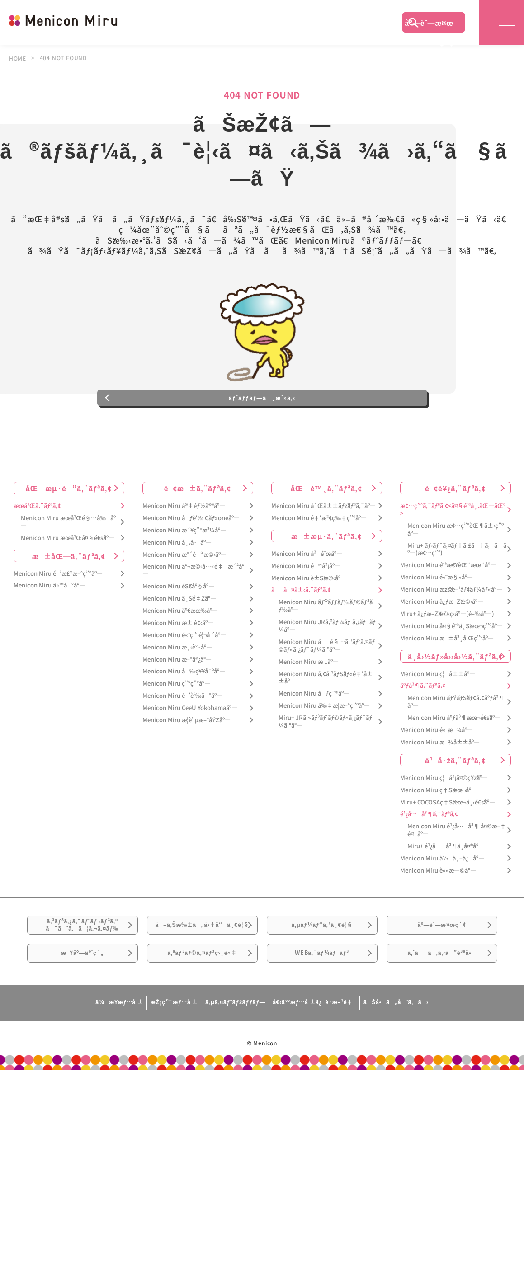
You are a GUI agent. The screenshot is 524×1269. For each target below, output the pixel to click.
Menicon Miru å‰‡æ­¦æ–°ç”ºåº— (324, 739)
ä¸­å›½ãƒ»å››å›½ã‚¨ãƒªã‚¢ (455, 689)
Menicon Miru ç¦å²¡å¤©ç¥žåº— (444, 811)
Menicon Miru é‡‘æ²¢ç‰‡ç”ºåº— (319, 551)
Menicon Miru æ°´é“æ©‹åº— (184, 588)
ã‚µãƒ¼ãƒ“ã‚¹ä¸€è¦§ (322, 964)
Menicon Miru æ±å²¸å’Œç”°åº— (447, 672)
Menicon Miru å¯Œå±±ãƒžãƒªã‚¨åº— (323, 539)
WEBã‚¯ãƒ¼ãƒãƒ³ (322, 1015)
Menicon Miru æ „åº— (309, 695)
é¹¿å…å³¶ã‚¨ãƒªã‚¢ (429, 848)
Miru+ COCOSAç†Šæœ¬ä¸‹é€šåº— (447, 836)
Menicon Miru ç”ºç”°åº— (176, 717)
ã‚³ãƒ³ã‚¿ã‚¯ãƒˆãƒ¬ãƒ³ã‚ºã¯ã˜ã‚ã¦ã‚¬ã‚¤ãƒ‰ (82, 965)
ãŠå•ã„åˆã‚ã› (462, 1069)
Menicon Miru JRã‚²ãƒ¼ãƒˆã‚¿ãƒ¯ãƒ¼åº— (327, 659)
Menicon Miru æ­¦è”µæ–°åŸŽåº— (186, 753)
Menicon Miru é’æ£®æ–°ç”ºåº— (58, 607)
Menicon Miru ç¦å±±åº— (437, 707)
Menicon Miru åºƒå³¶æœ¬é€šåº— (453, 752)
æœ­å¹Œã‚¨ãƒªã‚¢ (37, 539)
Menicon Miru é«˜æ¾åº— (436, 763)
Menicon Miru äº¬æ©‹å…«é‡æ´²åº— (193, 604)
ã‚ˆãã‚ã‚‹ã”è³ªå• (441, 1015)
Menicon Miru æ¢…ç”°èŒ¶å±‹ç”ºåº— (455, 563)
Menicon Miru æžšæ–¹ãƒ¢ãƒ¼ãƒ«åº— (451, 623)
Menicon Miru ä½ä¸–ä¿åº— (442, 892)
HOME (17, 57)
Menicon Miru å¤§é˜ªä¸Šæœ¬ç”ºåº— (451, 659)
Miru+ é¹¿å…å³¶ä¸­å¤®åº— (445, 880)
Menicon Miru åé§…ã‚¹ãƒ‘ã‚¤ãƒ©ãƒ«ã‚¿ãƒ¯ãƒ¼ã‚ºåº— (327, 679)
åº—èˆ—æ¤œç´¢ (429, 25)
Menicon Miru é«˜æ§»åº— (436, 611)
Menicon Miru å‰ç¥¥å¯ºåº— (183, 705)
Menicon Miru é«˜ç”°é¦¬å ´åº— (184, 668)
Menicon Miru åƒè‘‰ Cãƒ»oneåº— (191, 551)
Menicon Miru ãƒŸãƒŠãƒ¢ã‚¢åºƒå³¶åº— (456, 735)
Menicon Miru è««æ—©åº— (438, 904)
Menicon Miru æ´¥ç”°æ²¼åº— (184, 564)
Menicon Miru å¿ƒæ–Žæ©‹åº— (441, 635)
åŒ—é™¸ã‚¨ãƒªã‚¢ (326, 521)
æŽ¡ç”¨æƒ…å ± (138, 1069)
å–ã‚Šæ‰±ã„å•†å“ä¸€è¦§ (202, 970)
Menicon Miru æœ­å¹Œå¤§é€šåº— (67, 571)
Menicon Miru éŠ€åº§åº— (178, 620)
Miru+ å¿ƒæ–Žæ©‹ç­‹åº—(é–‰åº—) (447, 647)
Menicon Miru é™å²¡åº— (305, 599)
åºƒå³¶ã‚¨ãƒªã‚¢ (422, 720)
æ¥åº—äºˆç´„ (82, 1015)
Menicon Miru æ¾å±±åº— (440, 776)
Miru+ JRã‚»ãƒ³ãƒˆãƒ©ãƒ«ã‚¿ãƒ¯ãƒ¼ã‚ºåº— (325, 755)
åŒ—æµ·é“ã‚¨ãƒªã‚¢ (69, 521)
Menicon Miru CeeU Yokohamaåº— (189, 742)
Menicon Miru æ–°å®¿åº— (177, 693)
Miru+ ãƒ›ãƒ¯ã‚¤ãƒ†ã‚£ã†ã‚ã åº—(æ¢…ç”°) (456, 583)
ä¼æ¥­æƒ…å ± (52, 1069)
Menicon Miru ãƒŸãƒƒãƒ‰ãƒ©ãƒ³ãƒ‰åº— (326, 640)
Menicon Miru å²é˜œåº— (306, 587)
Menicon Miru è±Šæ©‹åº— (308, 612)
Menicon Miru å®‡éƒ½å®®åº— (183, 539)
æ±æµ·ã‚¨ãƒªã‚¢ (326, 569)
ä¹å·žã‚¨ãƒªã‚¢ (455, 793)
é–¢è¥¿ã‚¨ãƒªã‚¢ (455, 521)
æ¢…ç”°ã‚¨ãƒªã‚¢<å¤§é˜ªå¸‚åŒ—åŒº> (452, 543)
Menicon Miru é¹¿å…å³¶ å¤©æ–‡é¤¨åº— (456, 864)
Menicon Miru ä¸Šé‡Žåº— (179, 632)
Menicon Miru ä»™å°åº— (49, 619)
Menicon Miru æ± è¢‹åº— (177, 656)
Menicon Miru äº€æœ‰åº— (180, 644)
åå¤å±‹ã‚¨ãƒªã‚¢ (300, 624)
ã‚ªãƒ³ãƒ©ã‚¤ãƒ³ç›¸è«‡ (201, 1015)
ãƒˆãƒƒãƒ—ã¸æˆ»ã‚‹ (262, 426)
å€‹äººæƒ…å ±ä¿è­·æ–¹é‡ (346, 1069)
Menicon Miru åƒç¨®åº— (314, 727)
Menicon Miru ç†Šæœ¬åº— (438, 823)
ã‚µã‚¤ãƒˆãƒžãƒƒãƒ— (232, 1069)
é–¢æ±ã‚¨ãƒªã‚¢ (197, 521)
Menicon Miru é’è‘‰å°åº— (182, 729)
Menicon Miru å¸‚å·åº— (177, 576)
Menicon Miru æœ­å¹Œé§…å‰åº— (68, 555)
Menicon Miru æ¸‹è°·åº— (177, 681)
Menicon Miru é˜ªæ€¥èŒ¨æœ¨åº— (448, 599)
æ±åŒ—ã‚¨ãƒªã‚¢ (69, 589)
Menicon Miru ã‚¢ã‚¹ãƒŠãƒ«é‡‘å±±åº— (326, 711)
